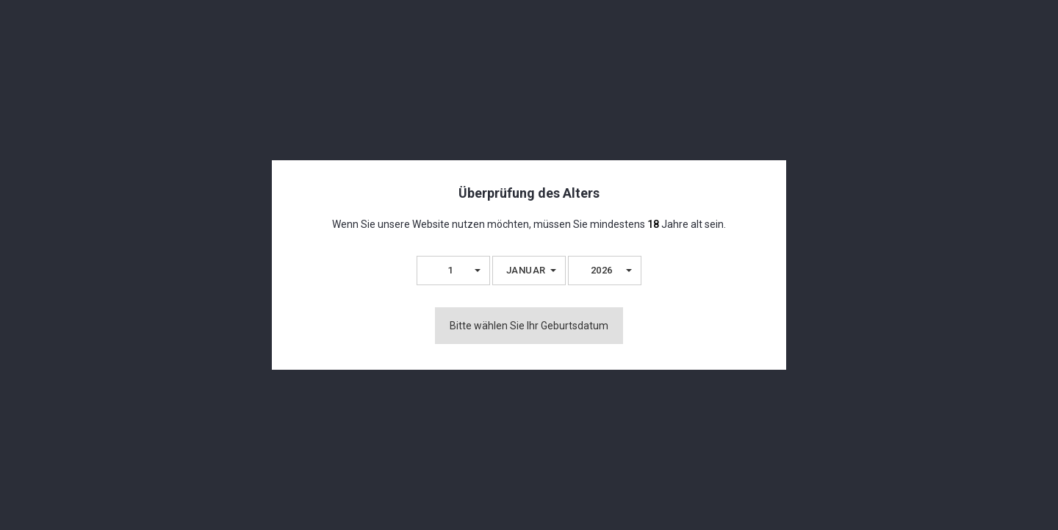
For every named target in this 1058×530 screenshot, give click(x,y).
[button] (453, 270)
